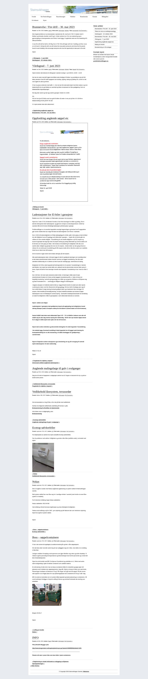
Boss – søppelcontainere (40, 529)
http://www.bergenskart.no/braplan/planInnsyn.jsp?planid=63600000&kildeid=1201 (56, 648)
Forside (34, 16)
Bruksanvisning (37, 413)
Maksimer (86, 671)
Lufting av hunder (38, 630)
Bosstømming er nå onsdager (103, 47)
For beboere (35, 20)
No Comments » (83, 30)
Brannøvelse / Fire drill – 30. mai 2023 (53, 26)
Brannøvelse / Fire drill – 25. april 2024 (105, 28)
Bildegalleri (105, 16)
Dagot (49, 641)
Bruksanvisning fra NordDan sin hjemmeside (45, 408)
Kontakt (95, 16)
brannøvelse (76, 30)
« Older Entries (34, 666)
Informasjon (61, 30)
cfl (49, 121)
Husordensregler (60, 16)
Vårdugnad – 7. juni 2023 (40, 58)
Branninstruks (84, 16)
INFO (35, 637)
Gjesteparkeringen (38, 663)
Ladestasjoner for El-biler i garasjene (52, 214)
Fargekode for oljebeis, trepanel (42, 360)
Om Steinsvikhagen (46, 16)
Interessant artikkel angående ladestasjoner (46, 363)
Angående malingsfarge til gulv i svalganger (56, 368)
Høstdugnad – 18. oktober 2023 (42, 60)
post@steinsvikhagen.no (100, 61)
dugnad (74, 69)
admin (50, 30)
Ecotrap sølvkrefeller (39, 420)
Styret (44, 20)
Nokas (34, 474)
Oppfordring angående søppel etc (43, 110)
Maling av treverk (38, 207)
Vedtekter (72, 16)
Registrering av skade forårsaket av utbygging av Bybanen (50, 661)
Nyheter (67, 30)
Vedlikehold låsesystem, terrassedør (43, 384)
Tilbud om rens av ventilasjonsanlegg (105, 31)
